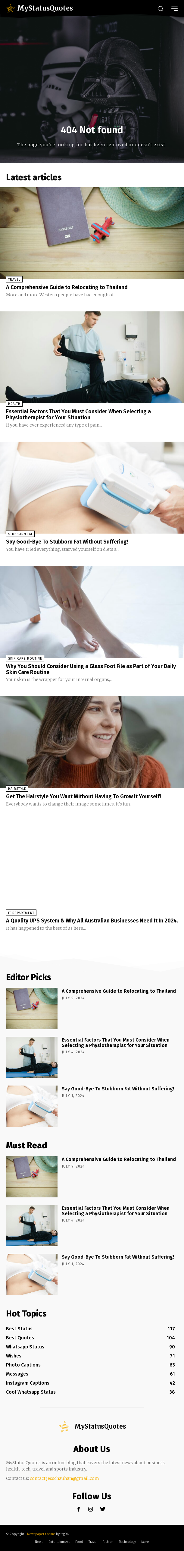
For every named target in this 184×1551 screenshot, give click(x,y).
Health (14, 404)
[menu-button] (174, 8)
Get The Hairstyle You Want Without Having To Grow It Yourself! (83, 796)
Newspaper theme (41, 1534)
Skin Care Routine (25, 658)
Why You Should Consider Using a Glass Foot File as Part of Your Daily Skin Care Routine (91, 669)
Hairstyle (17, 789)
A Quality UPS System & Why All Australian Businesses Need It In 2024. (92, 920)
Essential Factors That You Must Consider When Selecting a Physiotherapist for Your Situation (78, 414)
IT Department (21, 913)
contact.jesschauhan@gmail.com (64, 1478)
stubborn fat (20, 534)
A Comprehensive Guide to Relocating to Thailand (67, 287)
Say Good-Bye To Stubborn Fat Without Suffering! (67, 541)
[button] (160, 8)
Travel (14, 280)
